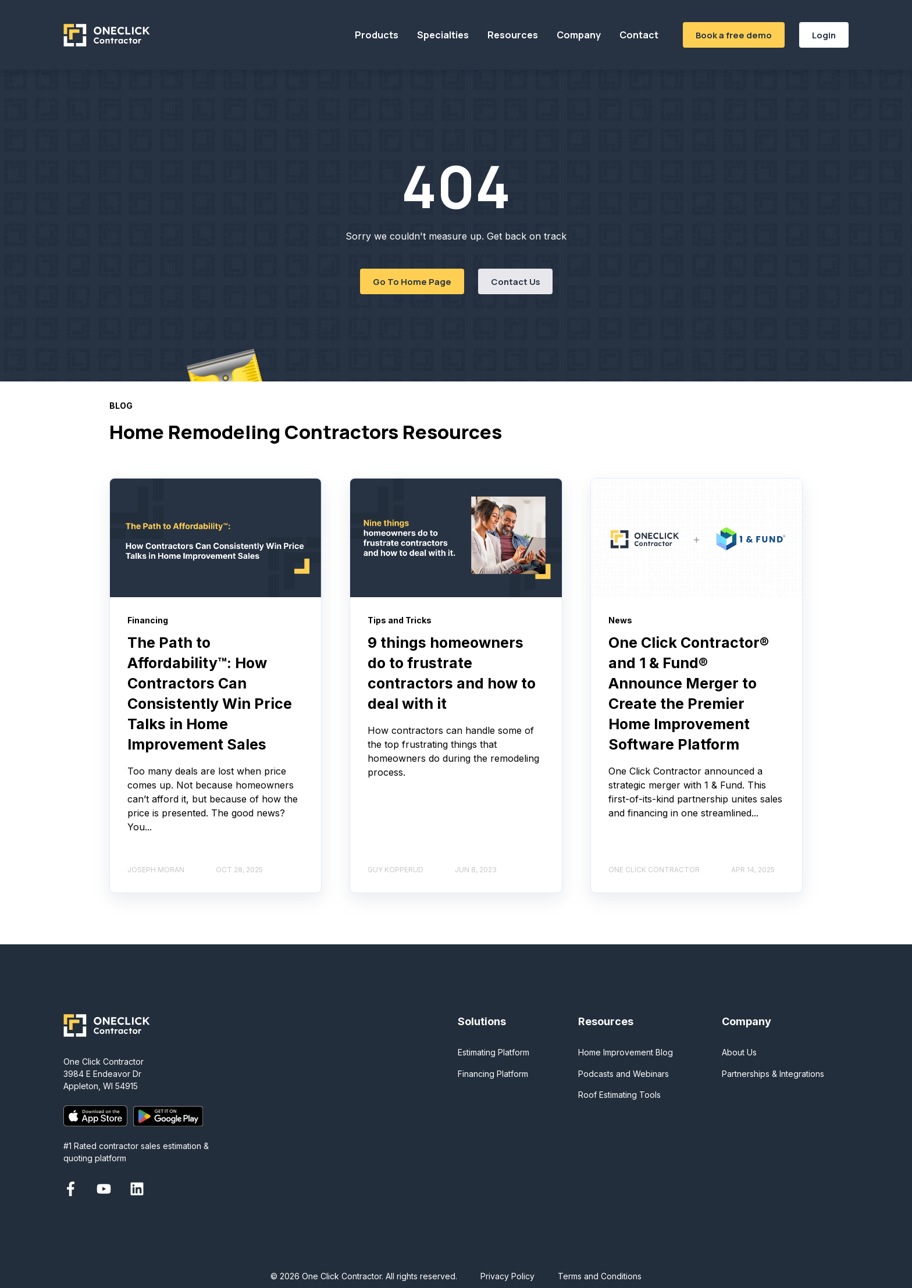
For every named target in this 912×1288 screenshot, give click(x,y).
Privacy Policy (507, 1276)
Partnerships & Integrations (773, 1074)
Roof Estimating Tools (619, 1095)
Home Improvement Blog (625, 1052)
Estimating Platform (493, 1052)
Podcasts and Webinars (623, 1074)
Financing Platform (493, 1074)
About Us (739, 1052)
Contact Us (515, 281)
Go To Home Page (412, 281)
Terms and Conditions (600, 1276)
